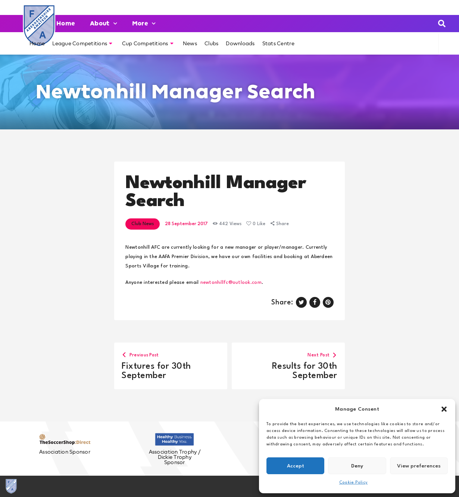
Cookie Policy (353, 483)
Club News (142, 224)
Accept (295, 466)
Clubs (211, 43)
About (103, 23)
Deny (357, 466)
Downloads (240, 43)
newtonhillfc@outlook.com (231, 282)
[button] (444, 409)
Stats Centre (278, 43)
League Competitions (82, 43)
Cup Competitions (148, 43)
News (190, 43)
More (144, 23)
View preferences (419, 466)
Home (65, 23)
